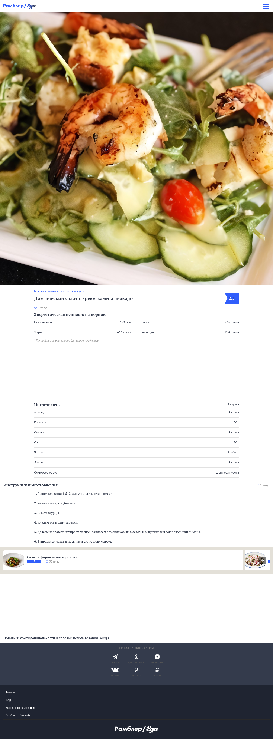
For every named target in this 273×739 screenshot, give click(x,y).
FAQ (8, 700)
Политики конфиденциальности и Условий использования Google (56, 638)
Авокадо (39, 412)
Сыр (36, 442)
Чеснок (39, 452)
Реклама (11, 692)
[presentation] (262, 560)
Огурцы (39, 432)
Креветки (40, 422)
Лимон (38, 462)
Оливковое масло (45, 472)
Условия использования (20, 708)
